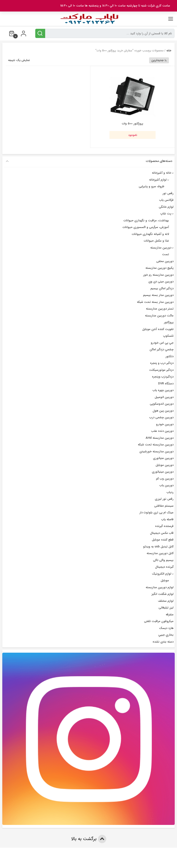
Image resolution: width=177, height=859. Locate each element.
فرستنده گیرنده (164, 526)
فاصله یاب (167, 519)
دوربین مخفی (165, 261)
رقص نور (168, 193)
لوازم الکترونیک (161, 573)
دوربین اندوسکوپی (162, 403)
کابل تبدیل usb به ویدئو (158, 546)
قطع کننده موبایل (163, 539)
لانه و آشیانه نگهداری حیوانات (150, 234)
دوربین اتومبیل (164, 397)
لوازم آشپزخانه (158, 179)
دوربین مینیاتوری (163, 471)
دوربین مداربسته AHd (160, 437)
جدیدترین (159, 60)
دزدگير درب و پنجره (162, 363)
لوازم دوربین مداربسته (160, 587)
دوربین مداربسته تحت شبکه (156, 444)
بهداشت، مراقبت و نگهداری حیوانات (146, 220)
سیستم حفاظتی (164, 505)
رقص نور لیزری (164, 499)
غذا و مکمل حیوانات (156, 240)
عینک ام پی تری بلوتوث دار (156, 512)
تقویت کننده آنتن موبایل (158, 329)
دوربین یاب (166, 485)
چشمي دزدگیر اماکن (162, 349)
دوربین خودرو (165, 424)
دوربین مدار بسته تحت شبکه (155, 302)
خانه (168, 50)
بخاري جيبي (166, 634)
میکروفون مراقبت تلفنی (159, 621)
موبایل (165, 580)
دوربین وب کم (165, 478)
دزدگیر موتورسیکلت (161, 370)
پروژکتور (169, 322)
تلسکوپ (168, 335)
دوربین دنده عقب (162, 431)
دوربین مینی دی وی (161, 281)
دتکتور (169, 356)
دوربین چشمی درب (161, 417)
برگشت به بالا (88, 839)
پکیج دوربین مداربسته (159, 268)
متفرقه (170, 614)
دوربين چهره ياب (163, 390)
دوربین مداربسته (160, 247)
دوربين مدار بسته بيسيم (158, 295)
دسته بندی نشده (163, 641)
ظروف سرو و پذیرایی (151, 186)
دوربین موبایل (165, 465)
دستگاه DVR (166, 383)
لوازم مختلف (166, 601)
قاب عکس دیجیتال (162, 533)
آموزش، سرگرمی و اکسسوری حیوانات (146, 227)
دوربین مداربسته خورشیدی (156, 451)
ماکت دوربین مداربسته (159, 315)
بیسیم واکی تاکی (163, 560)
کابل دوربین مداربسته (160, 553)
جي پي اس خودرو (162, 342)
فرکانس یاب (166, 200)
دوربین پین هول (163, 410)
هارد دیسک (166, 628)
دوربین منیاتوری (163, 458)
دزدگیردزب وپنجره (163, 376)
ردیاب (170, 492)
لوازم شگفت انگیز (163, 594)
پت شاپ (165, 213)
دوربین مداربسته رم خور (158, 274)
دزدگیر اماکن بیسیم (162, 288)
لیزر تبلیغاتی (166, 607)
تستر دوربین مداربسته (160, 308)
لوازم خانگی (166, 207)
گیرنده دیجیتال (164, 566)
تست (165, 254)
